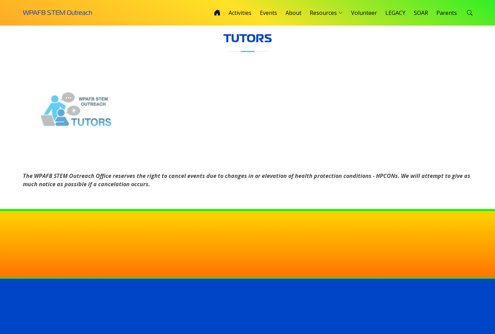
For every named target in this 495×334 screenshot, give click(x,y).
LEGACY (395, 13)
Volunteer (364, 13)
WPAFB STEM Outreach (57, 12)
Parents (446, 13)
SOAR (421, 13)
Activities (240, 13)
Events (268, 13)
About (293, 13)
